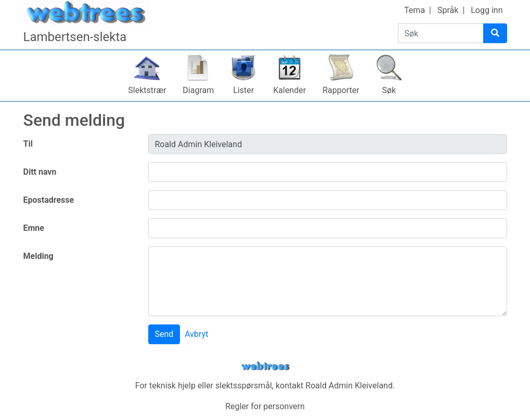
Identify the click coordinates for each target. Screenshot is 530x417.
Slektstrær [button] (147, 90)
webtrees (265, 366)
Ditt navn (40, 172)
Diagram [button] (198, 90)
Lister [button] (243, 90)
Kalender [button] (289, 90)
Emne (33, 228)
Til (28, 144)
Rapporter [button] (340, 90)
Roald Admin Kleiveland (349, 385)
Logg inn (486, 10)
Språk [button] (447, 10)
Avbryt (196, 334)
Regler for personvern (265, 406)
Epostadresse (48, 200)
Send (164, 334)
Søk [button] (389, 90)
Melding (38, 256)
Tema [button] (414, 10)
